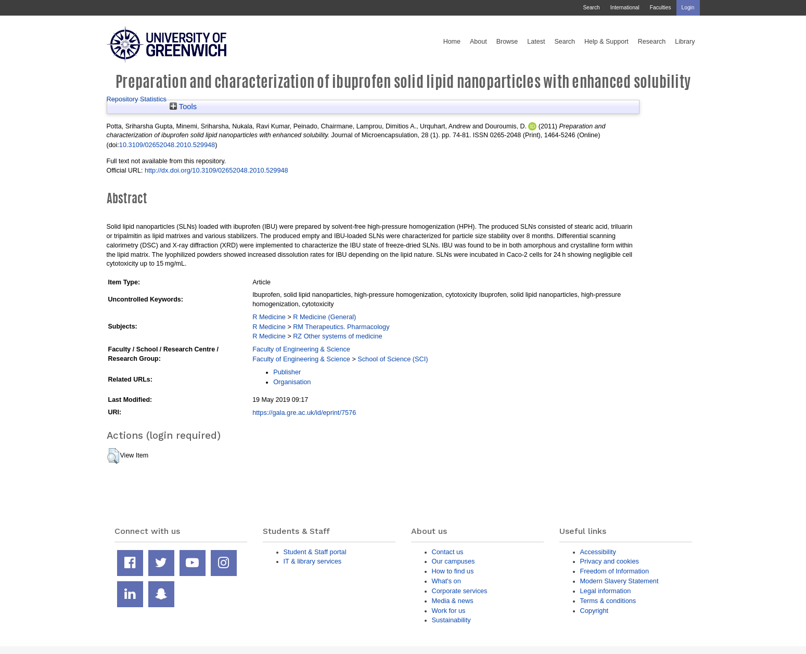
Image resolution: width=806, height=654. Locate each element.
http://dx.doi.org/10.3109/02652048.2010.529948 (216, 170)
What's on (446, 581)
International (624, 7)
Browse (507, 41)
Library (685, 41)
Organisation (292, 382)
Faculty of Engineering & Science (301, 349)
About (478, 41)
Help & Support (606, 41)
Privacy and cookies (609, 561)
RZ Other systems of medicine (337, 336)
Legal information (605, 591)
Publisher (287, 372)
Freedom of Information (614, 571)
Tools (183, 106)
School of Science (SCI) (392, 359)
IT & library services (313, 561)
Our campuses (453, 561)
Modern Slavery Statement (619, 581)
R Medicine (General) (324, 317)
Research (652, 41)
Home (451, 41)
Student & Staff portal (315, 552)
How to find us (453, 571)
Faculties (660, 7)
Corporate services (460, 591)
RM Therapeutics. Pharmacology (341, 327)
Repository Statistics (137, 99)
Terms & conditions (608, 601)
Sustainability (451, 620)
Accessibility (598, 552)
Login (688, 7)
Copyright (594, 610)
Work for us (449, 610)
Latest (536, 41)
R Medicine (269, 317)
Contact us (448, 552)
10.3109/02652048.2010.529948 (167, 145)
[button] (113, 456)
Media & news (453, 601)
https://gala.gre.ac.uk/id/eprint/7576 (304, 412)
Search (591, 7)
